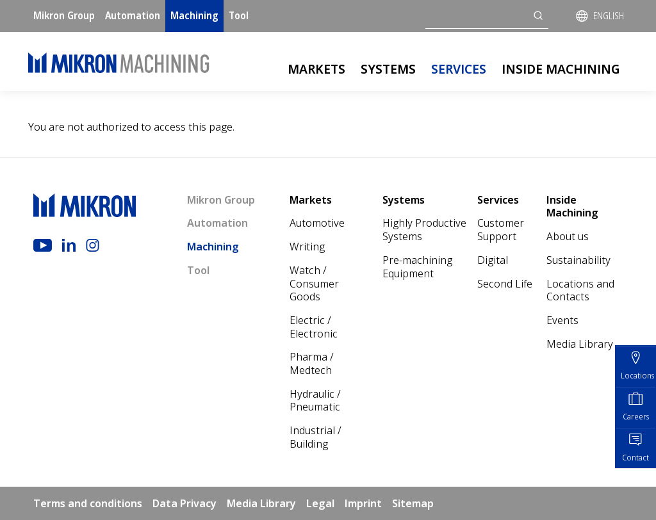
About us (567, 236)
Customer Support (500, 229)
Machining (194, 15)
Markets (316, 68)
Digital (492, 260)
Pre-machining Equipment (417, 266)
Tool (239, 15)
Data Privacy (184, 503)
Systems (388, 68)
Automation (132, 15)
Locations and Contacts (580, 290)
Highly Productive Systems (424, 229)
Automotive (317, 223)
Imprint (363, 503)
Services (458, 68)
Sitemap (413, 503)
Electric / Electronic (314, 327)
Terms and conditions (87, 503)
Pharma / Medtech (312, 363)
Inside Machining (561, 68)
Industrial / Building (315, 437)
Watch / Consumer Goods (314, 283)
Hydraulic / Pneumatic (315, 400)
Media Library (579, 344)
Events (562, 320)
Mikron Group (64, 15)
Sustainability (578, 260)
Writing (307, 247)
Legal (320, 503)
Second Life (504, 284)
